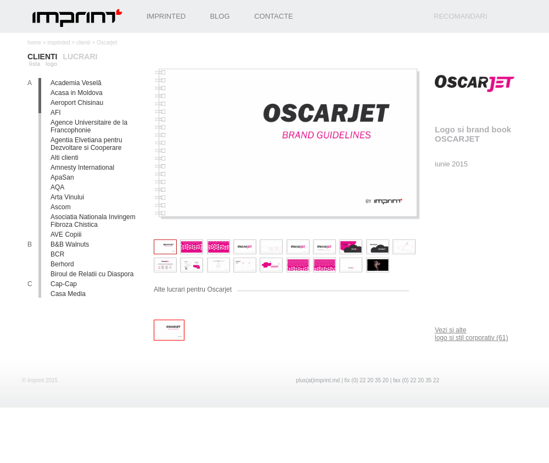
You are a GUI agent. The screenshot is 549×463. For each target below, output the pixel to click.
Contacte (273, 16)
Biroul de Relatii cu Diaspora (92, 274)
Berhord (62, 264)
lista (34, 64)
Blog (219, 16)
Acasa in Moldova (77, 93)
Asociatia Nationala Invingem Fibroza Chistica (93, 220)
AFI (56, 112)
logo (51, 64)
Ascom (61, 207)
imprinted (58, 43)
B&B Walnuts (70, 244)
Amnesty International (82, 167)
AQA (57, 187)
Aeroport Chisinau (77, 103)
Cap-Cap (64, 284)
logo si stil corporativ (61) (471, 334)
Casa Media (68, 294)
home (34, 43)
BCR (57, 254)
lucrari (80, 56)
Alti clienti (65, 157)
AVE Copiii (66, 234)
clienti (83, 43)
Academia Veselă (76, 83)
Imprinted (166, 16)
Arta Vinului (67, 197)
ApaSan (62, 177)
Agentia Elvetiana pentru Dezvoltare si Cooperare (86, 144)
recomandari (461, 16)
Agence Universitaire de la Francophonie (89, 126)
